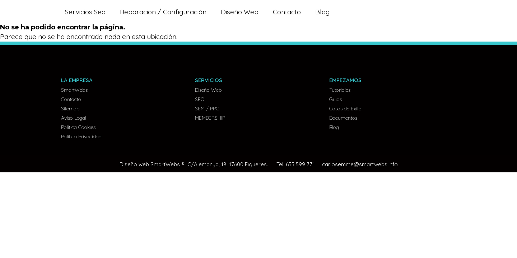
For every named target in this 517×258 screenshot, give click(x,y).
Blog (322, 12)
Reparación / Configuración (163, 12)
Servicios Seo (85, 12)
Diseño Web (239, 12)
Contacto (287, 12)
